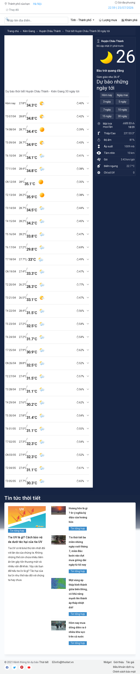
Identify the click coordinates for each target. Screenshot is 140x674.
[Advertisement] (47, 60)
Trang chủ (13, 31)
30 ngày (122, 116)
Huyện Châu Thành (50, 31)
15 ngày (107, 116)
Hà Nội (37, 4)
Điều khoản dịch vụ (123, 666)
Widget (108, 662)
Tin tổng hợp (17, 530)
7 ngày (107, 109)
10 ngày (122, 109)
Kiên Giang (29, 31)
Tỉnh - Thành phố (81, 20)
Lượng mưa (108, 20)
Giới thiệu (119, 662)
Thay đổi (12, 9)
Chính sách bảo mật (124, 671)
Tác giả (130, 662)
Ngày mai (122, 95)
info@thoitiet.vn (63, 662)
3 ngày (107, 101)
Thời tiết (43, 662)
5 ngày (122, 101)
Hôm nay (107, 95)
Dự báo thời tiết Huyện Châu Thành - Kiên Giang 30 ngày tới (42, 91)
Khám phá (129, 20)
